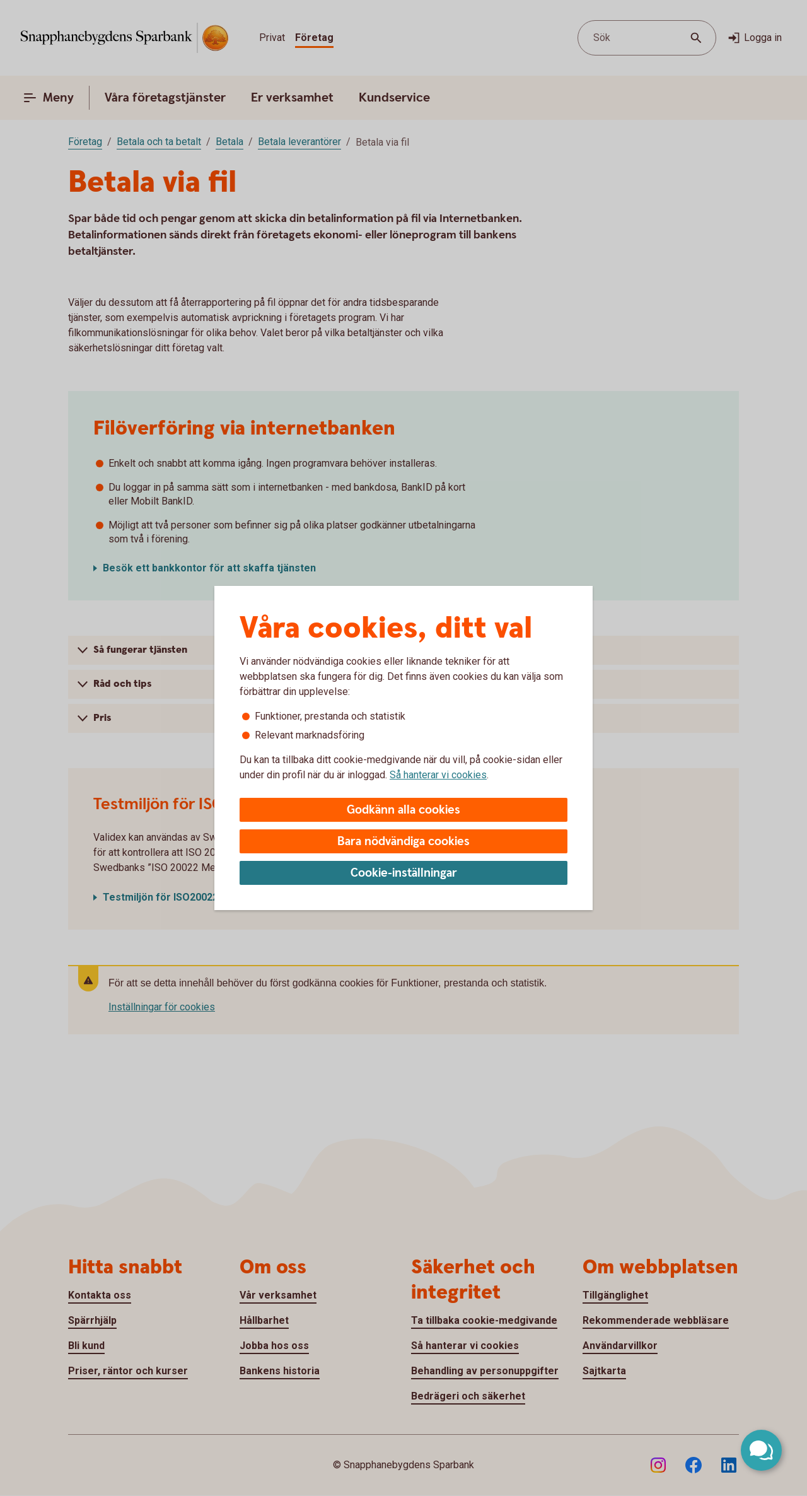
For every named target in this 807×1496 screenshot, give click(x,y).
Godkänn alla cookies (403, 810)
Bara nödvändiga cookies (403, 842)
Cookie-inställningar (404, 873)
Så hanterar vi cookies (438, 775)
